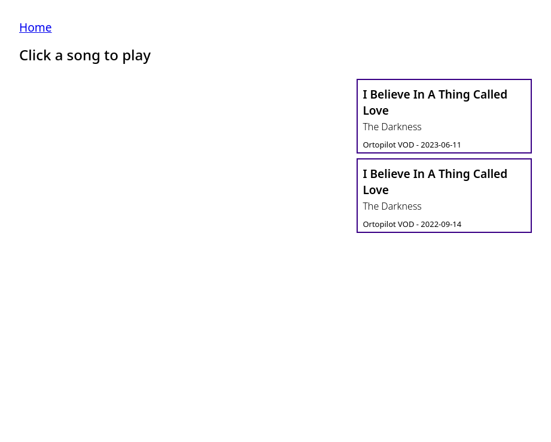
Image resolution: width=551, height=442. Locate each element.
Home (35, 27)
